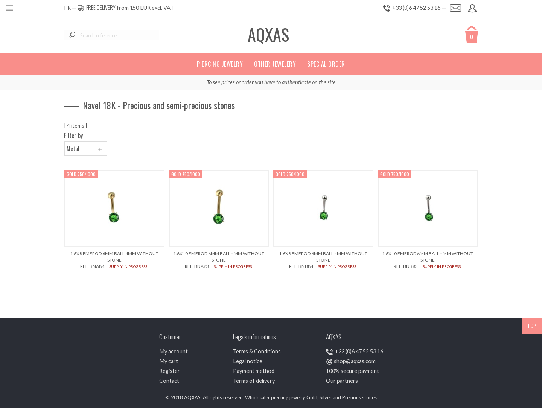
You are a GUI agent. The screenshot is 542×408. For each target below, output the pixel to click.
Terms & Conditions (257, 351)
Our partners (342, 381)
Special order (326, 64)
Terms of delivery (254, 381)
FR (67, 8)
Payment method (253, 371)
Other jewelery (275, 64)
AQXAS (268, 34)
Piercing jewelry (220, 64)
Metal (86, 149)
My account (173, 351)
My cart (168, 361)
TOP (531, 326)
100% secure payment (352, 371)
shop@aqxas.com (355, 361)
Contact (169, 381)
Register (169, 371)
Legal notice (247, 361)
